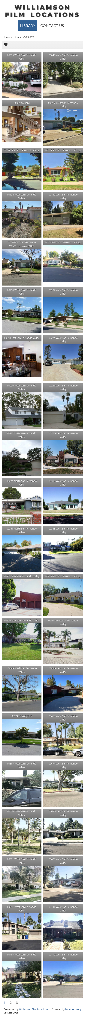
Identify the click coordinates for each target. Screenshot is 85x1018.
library (27, 25)
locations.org (73, 1009)
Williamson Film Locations (33, 1009)
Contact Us (52, 25)
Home (6, 37)
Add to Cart (5, 45)
